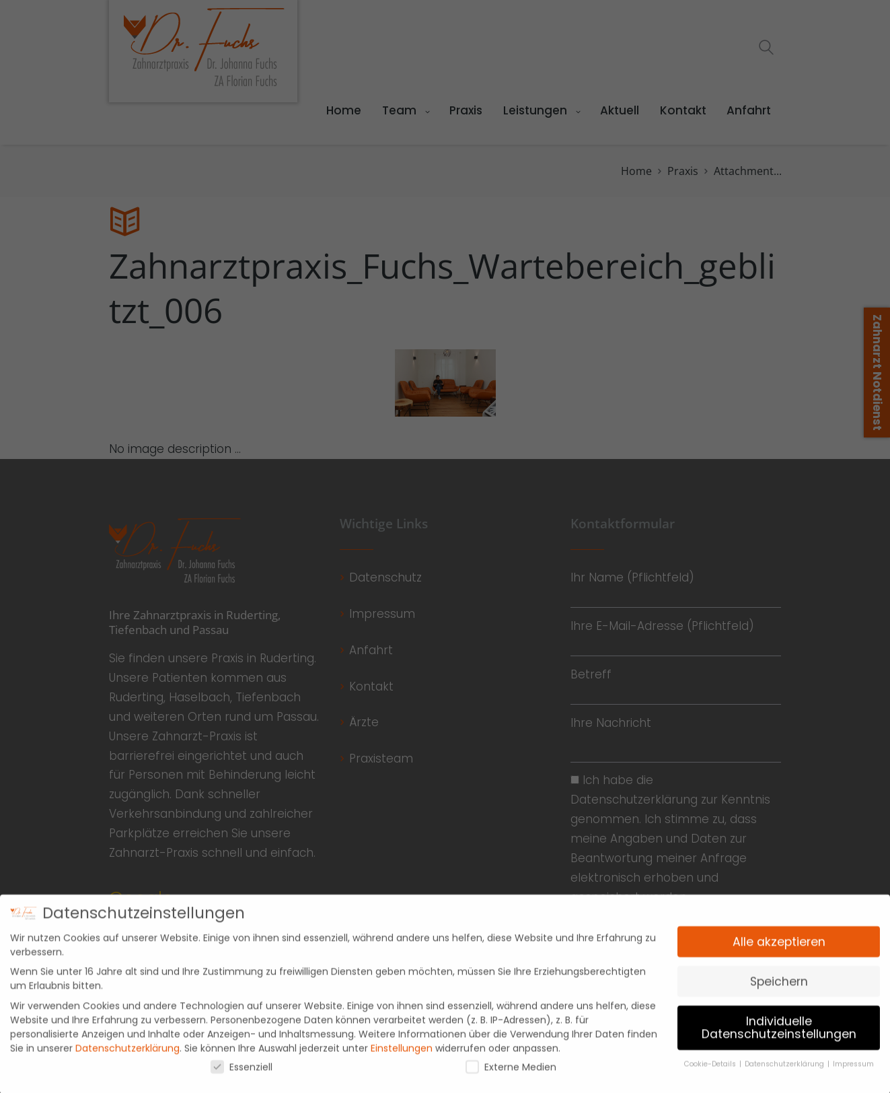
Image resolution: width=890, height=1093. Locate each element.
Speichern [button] (779, 989)
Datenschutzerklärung (127, 1056)
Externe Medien (511, 1075)
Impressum (853, 1072)
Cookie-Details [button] (711, 1072)
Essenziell (241, 1075)
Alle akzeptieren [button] (779, 950)
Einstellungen (402, 1056)
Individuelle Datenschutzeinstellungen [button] (779, 1036)
